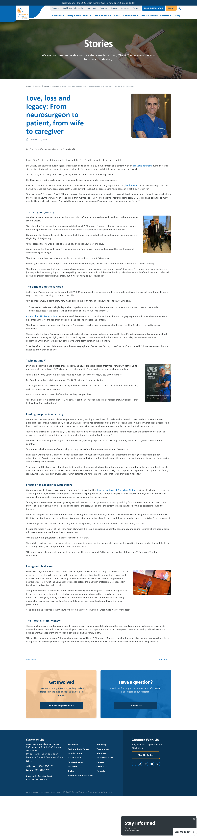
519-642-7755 (42, 809)
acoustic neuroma (152, 166)
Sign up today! (131, 2)
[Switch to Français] (136, 8)
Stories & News (148, 15)
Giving (177, 15)
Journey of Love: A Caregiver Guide (124, 518)
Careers (114, 8)
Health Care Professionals (73, 8)
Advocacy (55, 8)
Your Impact (91, 8)
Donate (171, 8)
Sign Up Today (146, 794)
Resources (57, 15)
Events (117, 15)
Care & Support (101, 15)
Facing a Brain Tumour (78, 15)
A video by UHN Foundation (41, 330)
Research (164, 15)
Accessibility (56, 832)
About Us (103, 8)
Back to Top (31, 698)
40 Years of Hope (105, 797)
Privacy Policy (32, 832)
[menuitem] (58, 16)
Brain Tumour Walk (153, 8)
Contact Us (125, 8)
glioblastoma (142, 186)
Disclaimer (44, 832)
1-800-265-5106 (45, 805)
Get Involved (129, 15)
